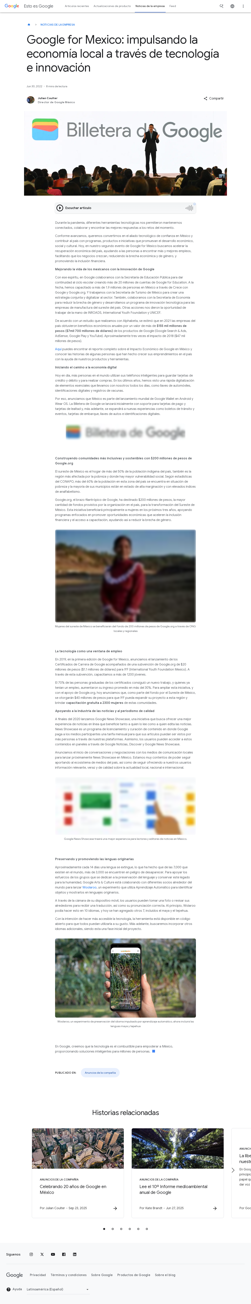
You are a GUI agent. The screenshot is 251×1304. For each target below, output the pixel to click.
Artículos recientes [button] (77, 6)
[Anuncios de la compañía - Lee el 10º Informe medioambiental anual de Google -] (176, 1173)
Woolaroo (89, 887)
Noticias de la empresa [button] (150, 6)
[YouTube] (53, 1254)
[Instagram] (31, 1254)
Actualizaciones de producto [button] (112, 6)
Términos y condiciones (69, 1275)
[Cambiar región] (58, 1289)
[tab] (104, 1229)
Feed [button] (173, 6)
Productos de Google (133, 1275)
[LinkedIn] (74, 1254)
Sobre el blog (165, 1275)
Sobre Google (102, 1275)
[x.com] (42, 1254)
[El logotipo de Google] (14, 1275)
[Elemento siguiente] (232, 1170)
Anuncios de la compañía (100, 1072)
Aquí (58, 349)
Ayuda (14, 1289)
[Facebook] (63, 1254)
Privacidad (38, 1275)
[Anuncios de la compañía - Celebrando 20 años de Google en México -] (74, 1173)
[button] (214, 98)
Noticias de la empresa (58, 24)
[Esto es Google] (29, 24)
